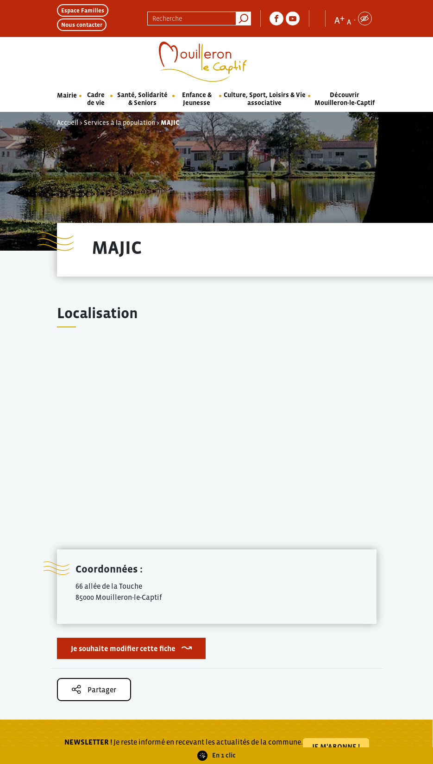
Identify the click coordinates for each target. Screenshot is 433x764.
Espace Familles (82, 10)
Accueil (67, 122)
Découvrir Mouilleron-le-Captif (344, 98)
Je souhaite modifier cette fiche (123, 648)
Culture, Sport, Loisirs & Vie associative (265, 98)
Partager (94, 689)
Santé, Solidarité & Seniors (142, 98)
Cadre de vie (96, 98)
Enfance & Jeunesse (197, 98)
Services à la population (119, 122)
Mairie (67, 95)
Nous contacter (81, 24)
